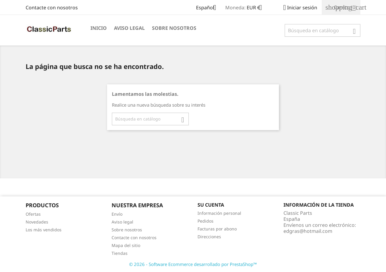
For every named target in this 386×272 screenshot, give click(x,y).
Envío (117, 214)
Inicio (98, 28)
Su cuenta (211, 205)
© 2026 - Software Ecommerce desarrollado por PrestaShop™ (193, 264)
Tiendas (120, 253)
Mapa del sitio (126, 245)
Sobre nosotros (174, 28)
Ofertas (33, 214)
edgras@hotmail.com (307, 231)
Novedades (37, 222)
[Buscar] (322, 30)
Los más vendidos (44, 230)
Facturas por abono (217, 229)
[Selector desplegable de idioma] (208, 8)
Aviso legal (129, 28)
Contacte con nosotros (52, 7)
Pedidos (206, 221)
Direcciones (209, 236)
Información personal (219, 213)
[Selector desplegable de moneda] (257, 8)
